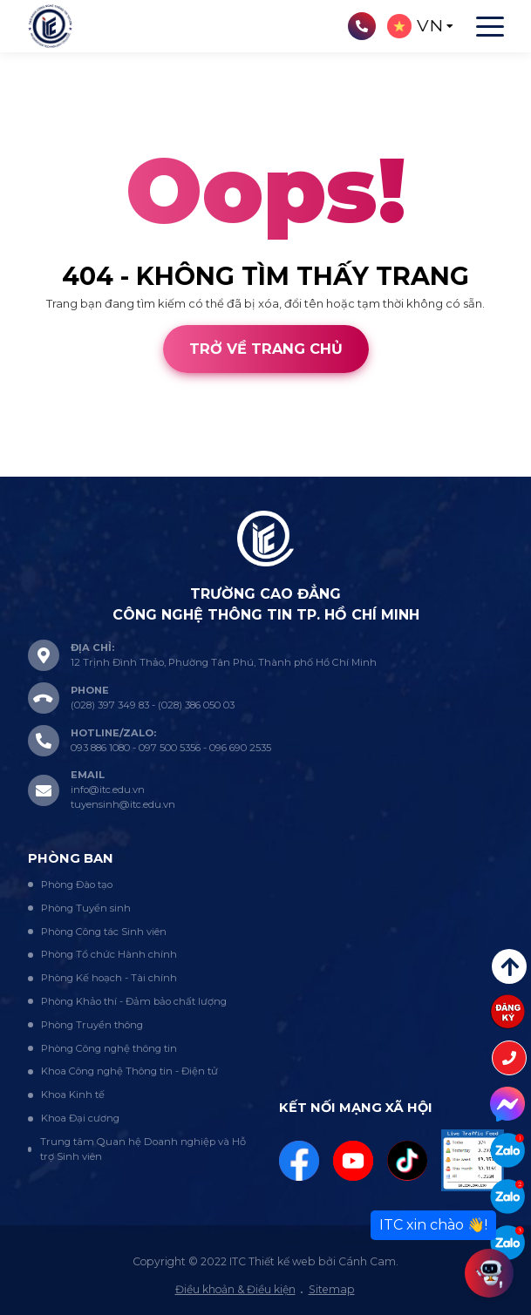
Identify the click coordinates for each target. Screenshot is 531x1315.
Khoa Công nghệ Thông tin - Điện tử (129, 1071)
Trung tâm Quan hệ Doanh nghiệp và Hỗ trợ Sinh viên (143, 1148)
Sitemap (332, 1289)
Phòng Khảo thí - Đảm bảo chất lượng (134, 1001)
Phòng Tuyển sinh (86, 908)
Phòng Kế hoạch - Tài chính (109, 978)
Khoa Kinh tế (73, 1094)
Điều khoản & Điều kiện (235, 1289)
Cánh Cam (123, 468)
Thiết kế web (35, 468)
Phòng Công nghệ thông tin (109, 1048)
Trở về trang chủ (266, 348)
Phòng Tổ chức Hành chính (109, 954)
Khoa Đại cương (80, 1118)
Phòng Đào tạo (76, 884)
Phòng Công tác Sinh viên (104, 931)
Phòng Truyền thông (92, 1025)
